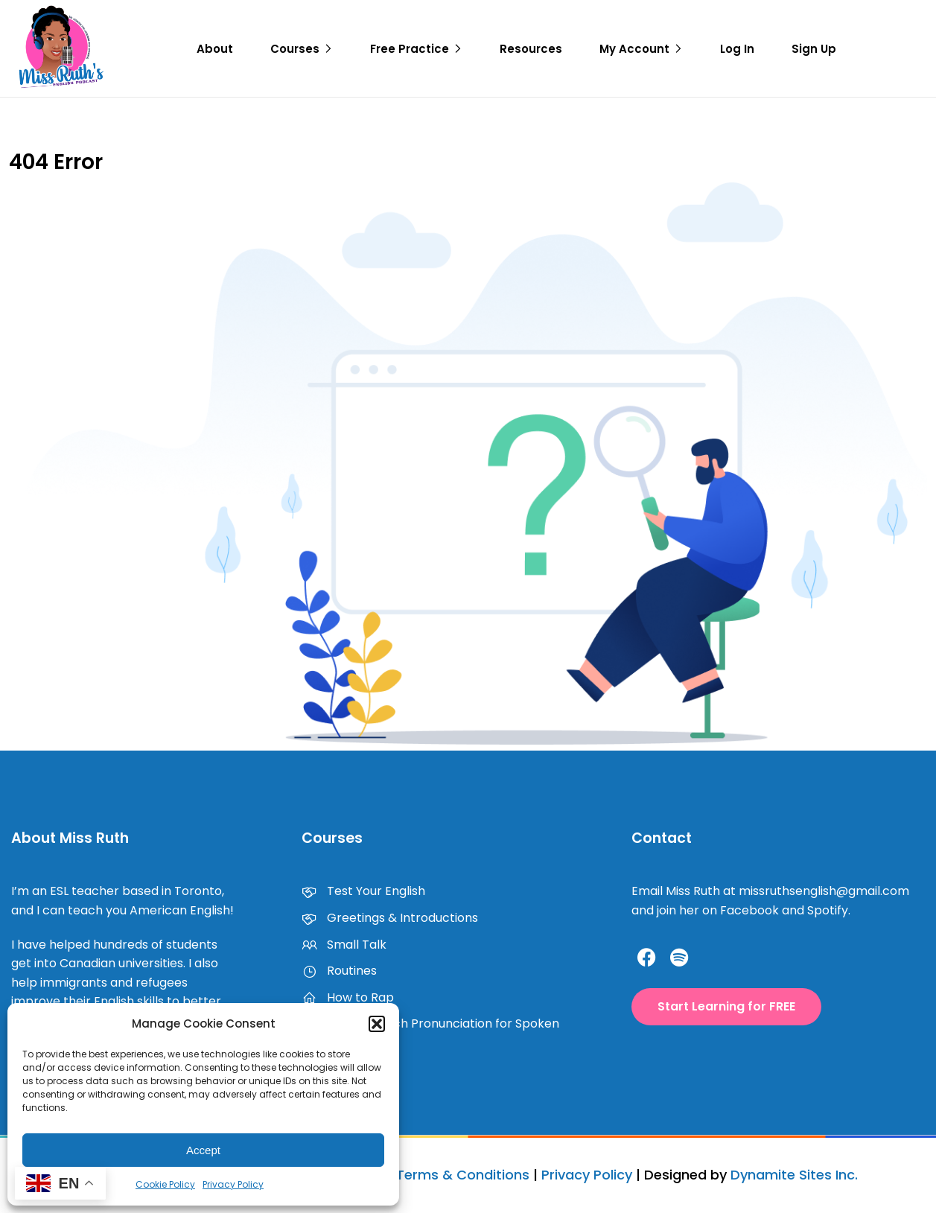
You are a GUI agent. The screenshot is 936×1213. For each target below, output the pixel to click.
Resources (531, 49)
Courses (294, 49)
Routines (339, 970)
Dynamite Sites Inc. (794, 1174)
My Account (634, 49)
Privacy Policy (233, 1184)
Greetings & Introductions (390, 917)
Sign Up (814, 49)
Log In (737, 49)
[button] (376, 1023)
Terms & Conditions (462, 1174)
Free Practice (409, 49)
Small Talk (344, 944)
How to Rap (348, 997)
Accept (203, 1150)
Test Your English (363, 891)
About (215, 49)
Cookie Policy (165, 1184)
